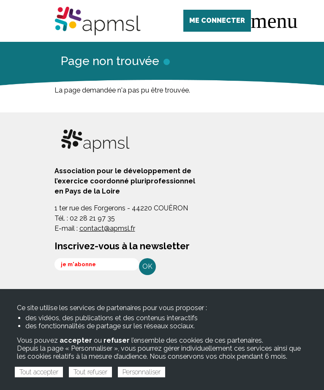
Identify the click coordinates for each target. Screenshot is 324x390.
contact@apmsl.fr (107, 228)
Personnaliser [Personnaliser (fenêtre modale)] (142, 372)
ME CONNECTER (217, 20)
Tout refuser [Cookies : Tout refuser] (90, 372)
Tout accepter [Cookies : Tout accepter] (38, 372)
